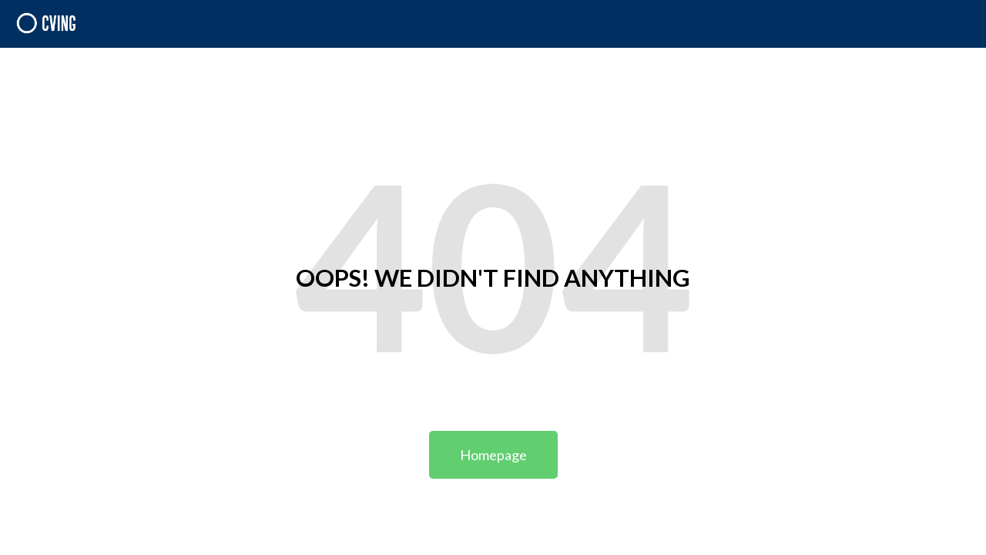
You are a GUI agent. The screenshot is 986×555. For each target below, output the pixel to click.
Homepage (493, 454)
